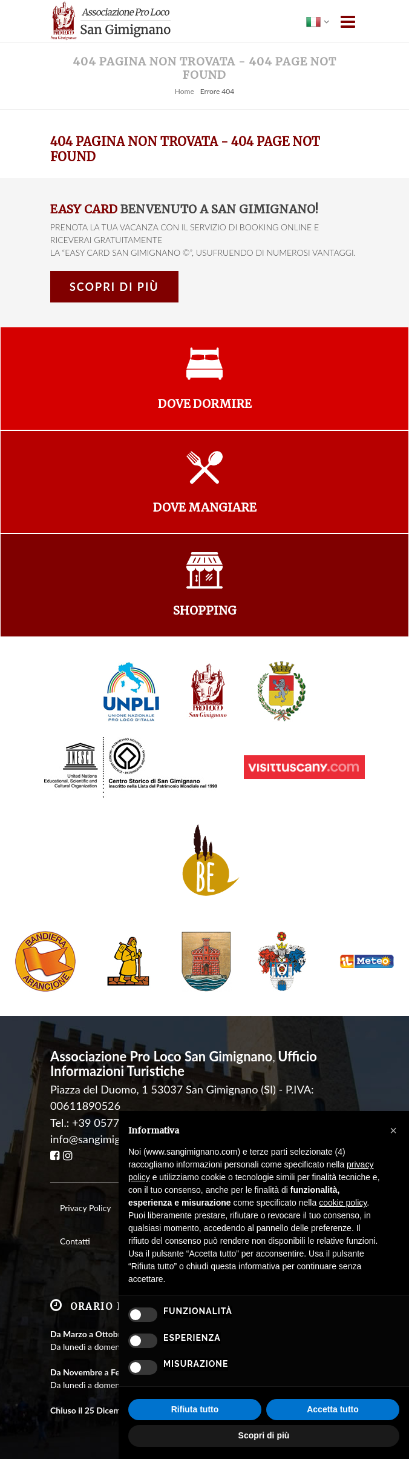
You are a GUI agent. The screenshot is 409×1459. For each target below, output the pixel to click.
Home (184, 91)
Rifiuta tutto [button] (195, 1409)
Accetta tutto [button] (333, 1409)
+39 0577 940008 (116, 1122)
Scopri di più (114, 286)
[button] (393, 1130)
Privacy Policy (85, 1208)
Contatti (75, 1241)
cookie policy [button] (343, 1202)
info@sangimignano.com (108, 1139)
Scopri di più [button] (264, 1435)
